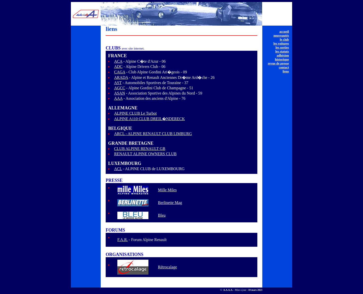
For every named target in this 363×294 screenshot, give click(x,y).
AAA (118, 98)
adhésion (283, 55)
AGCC (119, 88)
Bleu (162, 215)
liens (286, 71)
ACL (118, 169)
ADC (118, 66)
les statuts (282, 51)
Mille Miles (167, 190)
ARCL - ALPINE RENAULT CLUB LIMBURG (153, 134)
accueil (284, 31)
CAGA (119, 72)
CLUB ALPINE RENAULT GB (139, 149)
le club (284, 39)
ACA (118, 61)
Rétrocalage (167, 267)
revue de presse (278, 63)
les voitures (281, 43)
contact (284, 67)
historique (282, 59)
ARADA (121, 77)
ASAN (119, 93)
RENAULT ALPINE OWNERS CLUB (145, 154)
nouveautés (281, 35)
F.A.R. (122, 240)
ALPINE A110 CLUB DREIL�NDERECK (149, 119)
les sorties (282, 47)
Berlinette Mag (170, 202)
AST (118, 83)
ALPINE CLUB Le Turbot (135, 113)
